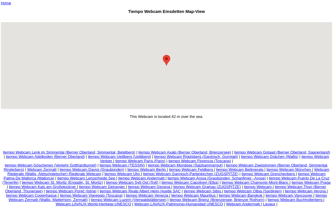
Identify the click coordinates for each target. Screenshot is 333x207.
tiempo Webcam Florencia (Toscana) (200, 161)
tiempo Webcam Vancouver (289, 195)
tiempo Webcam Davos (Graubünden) (92, 169)
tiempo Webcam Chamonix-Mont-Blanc (256, 182)
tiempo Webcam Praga (311, 182)
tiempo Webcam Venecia (147, 195)
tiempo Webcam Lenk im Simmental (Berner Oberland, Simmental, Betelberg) (69, 152)
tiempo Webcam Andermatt (141, 178)
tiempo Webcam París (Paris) (140, 161)
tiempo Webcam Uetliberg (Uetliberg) (119, 156)
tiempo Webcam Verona (306, 191)
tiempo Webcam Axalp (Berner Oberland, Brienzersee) (184, 152)
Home (6, 3)
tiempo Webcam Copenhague (32, 195)
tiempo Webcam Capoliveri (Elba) (190, 182)
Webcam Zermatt (41, 169)
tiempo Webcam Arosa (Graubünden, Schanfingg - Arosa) (217, 178)
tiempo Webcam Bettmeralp (240, 169)
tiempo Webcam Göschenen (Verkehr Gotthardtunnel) (51, 165)
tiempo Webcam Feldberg (191, 169)
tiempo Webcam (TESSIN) (122, 165)
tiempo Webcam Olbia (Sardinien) (253, 191)
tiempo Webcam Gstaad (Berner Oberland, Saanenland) (282, 152)
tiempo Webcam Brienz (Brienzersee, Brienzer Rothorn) (217, 200)
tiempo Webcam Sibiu (203, 191)
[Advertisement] (166, 19)
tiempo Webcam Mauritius (194, 195)
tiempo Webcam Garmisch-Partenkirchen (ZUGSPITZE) (191, 174)
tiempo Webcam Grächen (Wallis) (269, 156)
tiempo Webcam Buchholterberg (295, 200)
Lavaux (269, 204)
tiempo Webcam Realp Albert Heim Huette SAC (140, 191)
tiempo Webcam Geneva (149, 187)
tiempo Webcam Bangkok (241, 195)
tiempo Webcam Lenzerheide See (86, 178)
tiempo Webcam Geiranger (102, 187)
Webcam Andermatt (243, 204)
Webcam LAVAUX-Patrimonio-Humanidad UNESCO (178, 204)
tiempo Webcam (258, 187)
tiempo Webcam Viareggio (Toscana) (91, 195)
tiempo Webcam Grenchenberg (268, 174)
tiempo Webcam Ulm (122, 174)
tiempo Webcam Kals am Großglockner (43, 187)
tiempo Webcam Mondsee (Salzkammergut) (185, 165)
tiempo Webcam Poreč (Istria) (71, 191)
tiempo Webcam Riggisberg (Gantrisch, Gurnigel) (196, 156)
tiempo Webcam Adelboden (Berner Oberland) (45, 156)
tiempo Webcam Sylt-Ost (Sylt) (132, 182)
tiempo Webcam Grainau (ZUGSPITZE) (207, 187)
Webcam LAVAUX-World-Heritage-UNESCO (93, 204)
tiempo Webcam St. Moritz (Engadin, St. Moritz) (62, 182)
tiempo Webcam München (289, 169)
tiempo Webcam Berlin (147, 169)
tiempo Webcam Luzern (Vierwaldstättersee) (128, 200)
